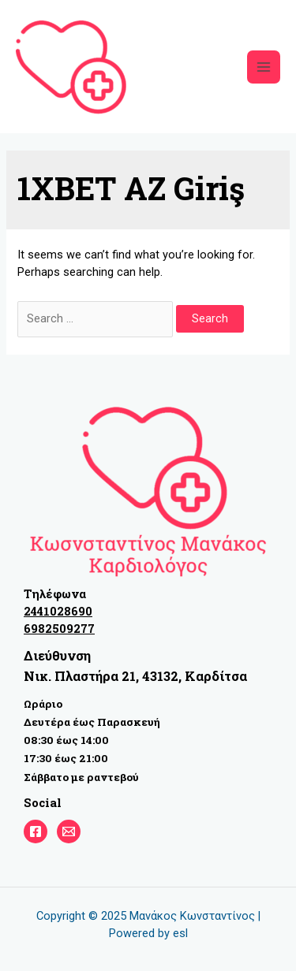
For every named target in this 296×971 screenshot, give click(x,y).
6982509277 (59, 628)
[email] (69, 831)
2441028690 (58, 611)
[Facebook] (35, 831)
